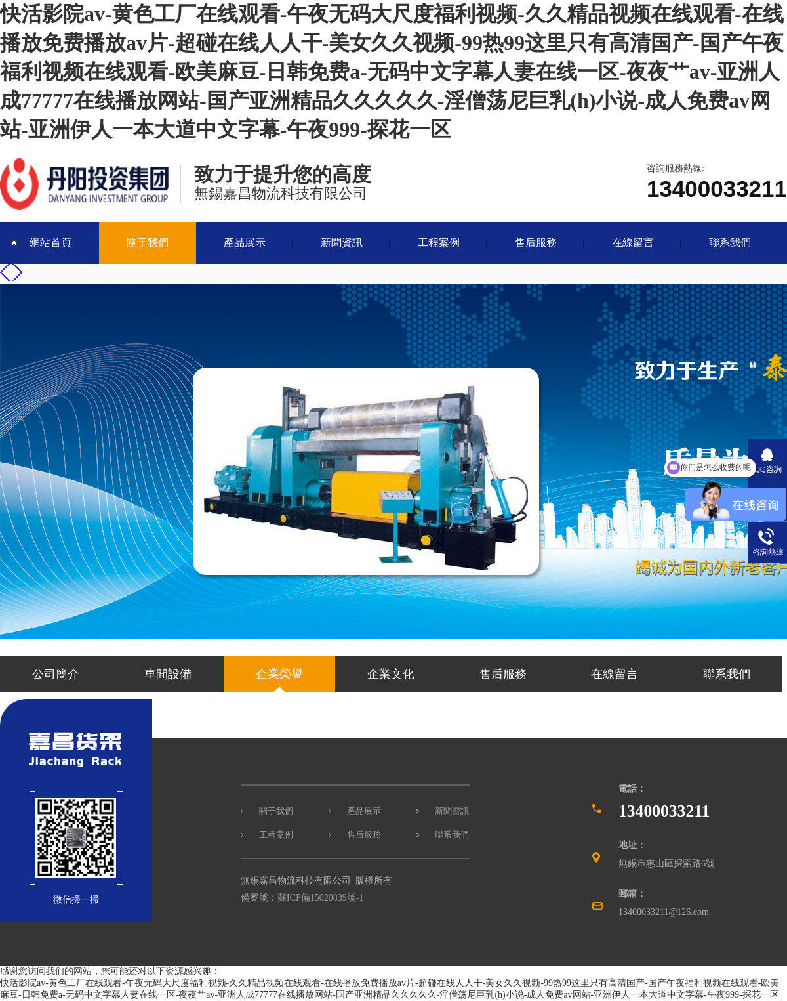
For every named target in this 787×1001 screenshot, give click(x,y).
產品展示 (245, 242)
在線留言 (633, 242)
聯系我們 (730, 242)
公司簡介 (55, 674)
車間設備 (168, 674)
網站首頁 (50, 242)
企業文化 (390, 674)
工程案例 (439, 242)
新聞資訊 (342, 242)
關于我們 (148, 242)
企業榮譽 (279, 674)
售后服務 (536, 242)
